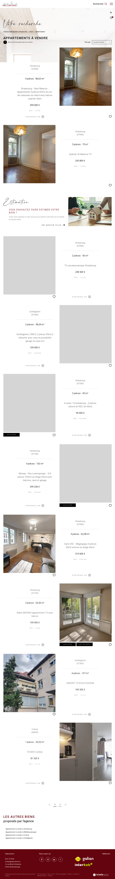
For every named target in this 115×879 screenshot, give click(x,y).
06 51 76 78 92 (9, 859)
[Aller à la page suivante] (65, 804)
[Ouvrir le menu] (111, 4)
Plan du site (51, 874)
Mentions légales (61, 874)
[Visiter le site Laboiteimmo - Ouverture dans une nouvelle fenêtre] (101, 875)
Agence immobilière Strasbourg (15, 32)
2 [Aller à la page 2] (60, 804)
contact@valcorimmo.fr (12, 861)
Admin (70, 874)
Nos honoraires (41, 874)
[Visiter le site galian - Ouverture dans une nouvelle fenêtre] (88, 859)
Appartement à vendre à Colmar (17, 835)
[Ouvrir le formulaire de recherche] (100, 4)
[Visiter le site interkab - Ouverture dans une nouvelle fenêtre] (83, 864)
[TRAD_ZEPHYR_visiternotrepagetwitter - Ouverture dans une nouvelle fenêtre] (60, 859)
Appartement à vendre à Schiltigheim (19, 838)
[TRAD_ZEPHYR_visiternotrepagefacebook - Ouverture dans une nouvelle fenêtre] (41, 859)
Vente (31, 32)
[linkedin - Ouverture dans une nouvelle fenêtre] (54, 859)
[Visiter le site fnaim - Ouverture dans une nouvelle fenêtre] (78, 859)
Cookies (50, 875)
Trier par (87, 42)
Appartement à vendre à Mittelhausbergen (21, 832)
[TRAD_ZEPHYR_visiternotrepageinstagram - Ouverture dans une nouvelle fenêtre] (47, 859)
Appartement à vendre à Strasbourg (19, 829)
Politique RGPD (41, 875)
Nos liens (76, 874)
